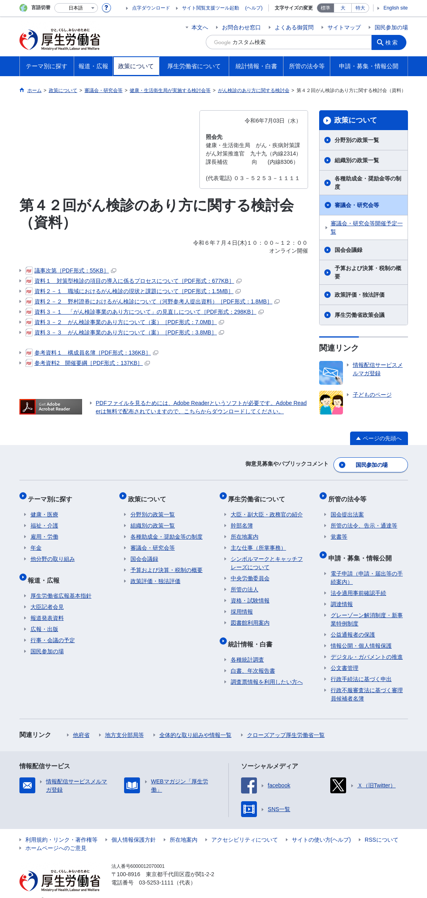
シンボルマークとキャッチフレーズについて (267, 556)
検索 (393, 42)
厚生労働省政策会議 (360, 315)
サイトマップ (344, 27)
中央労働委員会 (250, 571)
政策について (355, 120)
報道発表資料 (47, 606)
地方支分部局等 (124, 723)
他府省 (81, 723)
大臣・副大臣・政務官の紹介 (267, 507)
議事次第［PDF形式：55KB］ (70, 270)
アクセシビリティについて (244, 827)
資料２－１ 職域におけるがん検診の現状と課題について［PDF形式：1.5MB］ (133, 291)
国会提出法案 (347, 507)
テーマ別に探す (53, 494)
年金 (36, 540)
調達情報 (342, 592)
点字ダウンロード (151, 8)
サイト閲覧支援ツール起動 (210, 8)
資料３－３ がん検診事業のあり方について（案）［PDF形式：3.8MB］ (124, 332)
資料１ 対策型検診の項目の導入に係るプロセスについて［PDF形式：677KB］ (133, 281)
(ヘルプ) (253, 8)
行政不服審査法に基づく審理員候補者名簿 (367, 682)
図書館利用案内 (250, 615)
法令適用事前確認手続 (358, 581)
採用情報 (242, 604)
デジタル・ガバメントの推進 (367, 644)
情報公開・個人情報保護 (361, 633)
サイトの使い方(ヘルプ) (321, 827)
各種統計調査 (247, 647)
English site (395, 8)
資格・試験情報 (250, 593)
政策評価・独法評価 (360, 295)
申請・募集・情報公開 (362, 548)
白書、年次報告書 (253, 658)
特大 (360, 8)
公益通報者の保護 (353, 622)
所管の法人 (244, 582)
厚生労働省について (259, 494)
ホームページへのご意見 (55, 836)
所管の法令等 (350, 494)
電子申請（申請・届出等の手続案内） (367, 565)
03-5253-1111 (156, 870)
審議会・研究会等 (357, 205)
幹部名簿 (242, 518)
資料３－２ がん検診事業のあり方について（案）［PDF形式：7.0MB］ (124, 322)
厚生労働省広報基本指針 (61, 583)
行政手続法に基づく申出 (361, 667)
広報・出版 (44, 617)
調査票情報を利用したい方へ (267, 669)
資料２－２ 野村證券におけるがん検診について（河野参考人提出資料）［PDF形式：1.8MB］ (152, 301)
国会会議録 (348, 250)
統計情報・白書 (253, 634)
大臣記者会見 (47, 594)
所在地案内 (244, 529)
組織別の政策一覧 (357, 160)
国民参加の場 (391, 27)
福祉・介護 (44, 518)
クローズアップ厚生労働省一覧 (286, 723)
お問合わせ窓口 (241, 27)
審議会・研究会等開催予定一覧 (367, 227)
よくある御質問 (294, 27)
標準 (325, 8)
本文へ (199, 27)
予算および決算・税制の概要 (368, 272)
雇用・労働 (44, 529)
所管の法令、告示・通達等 (364, 518)
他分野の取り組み (53, 552)
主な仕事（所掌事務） (258, 540)
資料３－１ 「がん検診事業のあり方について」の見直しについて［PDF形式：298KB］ (144, 312)
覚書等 (339, 529)
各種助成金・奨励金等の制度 (368, 182)
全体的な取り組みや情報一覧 (195, 723)
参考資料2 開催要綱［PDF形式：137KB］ (87, 363)
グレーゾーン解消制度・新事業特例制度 (367, 607)
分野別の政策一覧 (357, 140)
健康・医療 (44, 507)
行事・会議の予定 (53, 628)
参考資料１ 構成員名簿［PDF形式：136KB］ (91, 353)
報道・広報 (46, 570)
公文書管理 (344, 655)
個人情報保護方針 (133, 827)
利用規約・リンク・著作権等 (61, 827)
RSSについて (381, 827)
